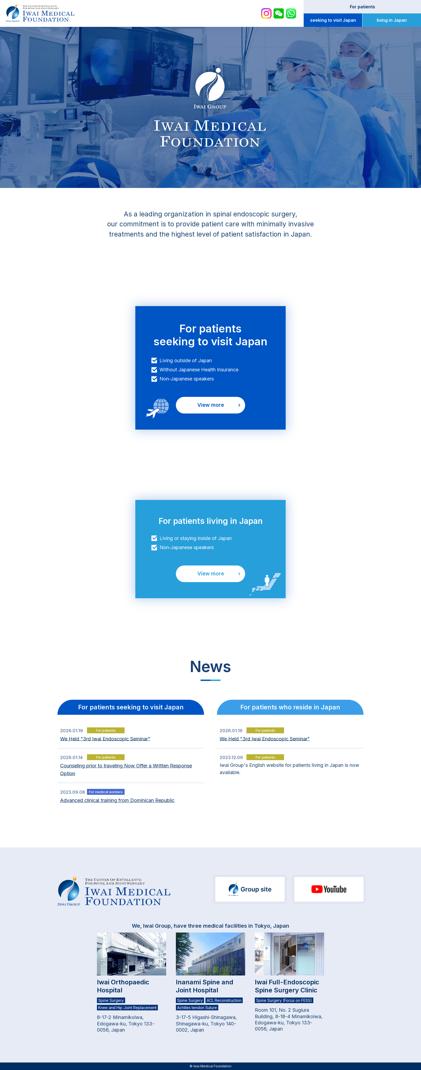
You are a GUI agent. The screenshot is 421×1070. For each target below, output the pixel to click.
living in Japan (392, 20)
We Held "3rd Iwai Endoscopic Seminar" (105, 738)
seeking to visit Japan (333, 20)
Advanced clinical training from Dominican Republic (117, 800)
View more (210, 405)
